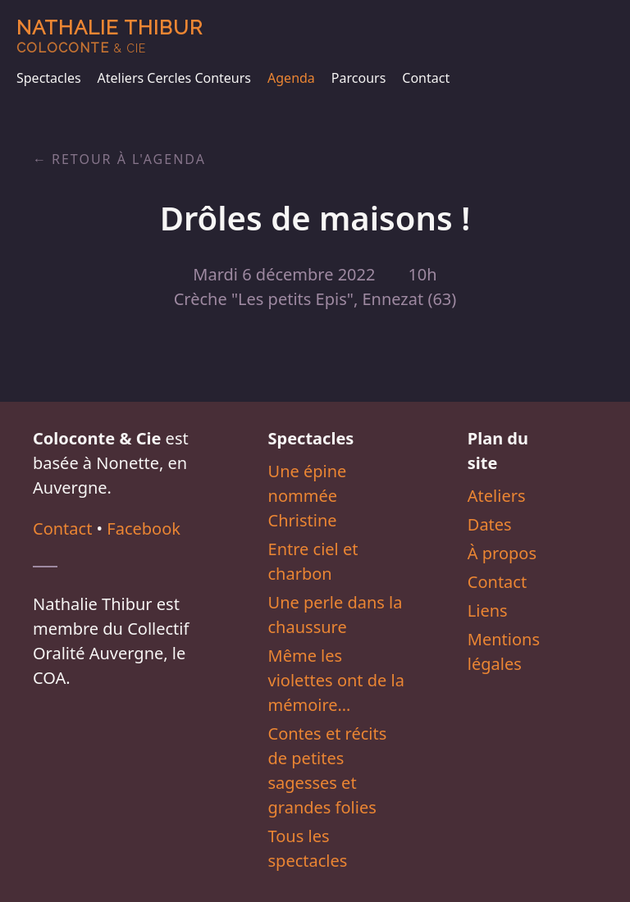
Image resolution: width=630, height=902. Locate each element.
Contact (426, 78)
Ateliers (497, 496)
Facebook (143, 528)
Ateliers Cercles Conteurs (174, 78)
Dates (490, 524)
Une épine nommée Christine (307, 495)
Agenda (291, 78)
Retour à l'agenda (129, 159)
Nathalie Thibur (109, 36)
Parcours (358, 78)
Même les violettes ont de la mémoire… (336, 680)
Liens (488, 610)
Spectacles (48, 78)
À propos (502, 553)
